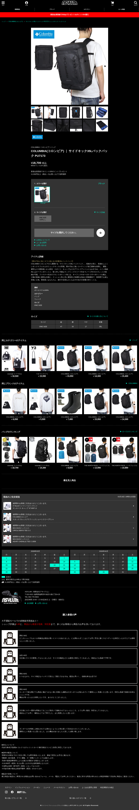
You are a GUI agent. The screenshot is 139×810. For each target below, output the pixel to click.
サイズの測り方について (99, 316)
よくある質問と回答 (89, 787)
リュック (37, 299)
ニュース (46, 787)
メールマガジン (59, 787)
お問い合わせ (41, 245)
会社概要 (30, 603)
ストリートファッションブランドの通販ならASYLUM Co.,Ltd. (62, 805)
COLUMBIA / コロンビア (40, 147)
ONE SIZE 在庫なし (42, 218)
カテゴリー (87, 9)
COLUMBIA (132, 383)
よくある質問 (41, 243)
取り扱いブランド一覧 (13, 798)
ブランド (52, 9)
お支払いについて (43, 240)
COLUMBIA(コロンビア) (15, 21)
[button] (105, 66)
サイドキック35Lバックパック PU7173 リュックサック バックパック (46, 21)
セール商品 (121, 9)
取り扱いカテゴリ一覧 (78, 798)
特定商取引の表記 (107, 787)
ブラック (42, 195)
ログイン (8, 787)
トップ (4, 21)
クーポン (36, 787)
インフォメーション (22, 787)
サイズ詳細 (100, 212)
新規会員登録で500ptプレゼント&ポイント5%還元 (69, 15)
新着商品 (17, 9)
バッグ (53, 147)
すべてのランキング (129, 432)
